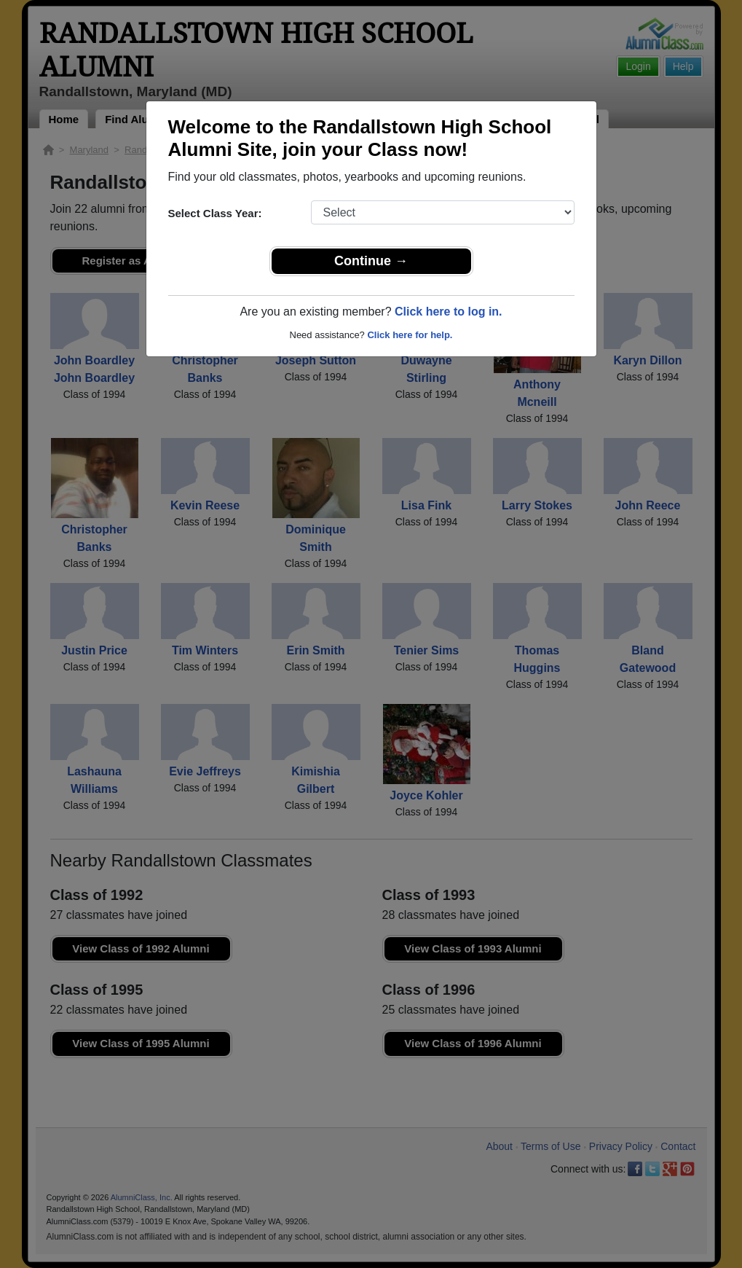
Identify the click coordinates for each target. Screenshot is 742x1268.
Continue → (371, 261)
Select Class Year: (215, 213)
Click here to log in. (448, 311)
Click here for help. (409, 334)
